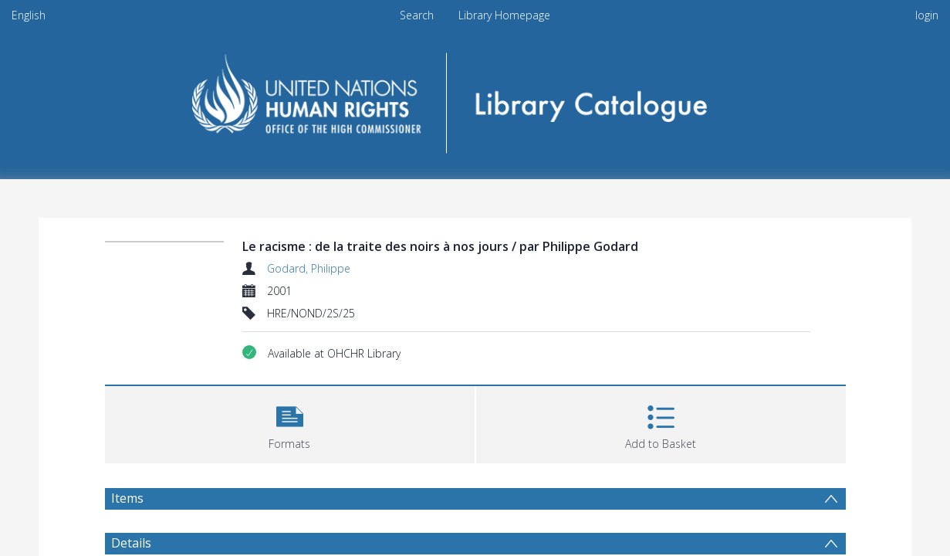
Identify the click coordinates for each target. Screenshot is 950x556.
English (29, 15)
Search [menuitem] (417, 15)
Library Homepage (504, 15)
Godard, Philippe (308, 268)
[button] (290, 422)
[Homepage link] (475, 98)
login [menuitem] (926, 15)
